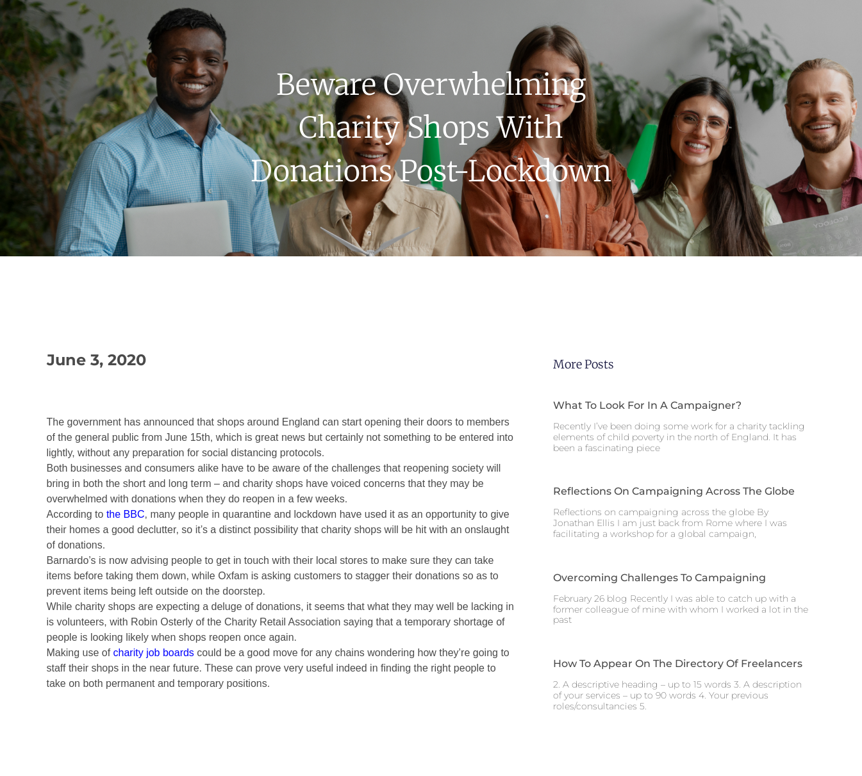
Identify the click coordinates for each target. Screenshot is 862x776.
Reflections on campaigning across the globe (674, 491)
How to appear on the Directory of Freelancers (677, 663)
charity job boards (153, 652)
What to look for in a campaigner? (647, 405)
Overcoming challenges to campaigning (659, 578)
